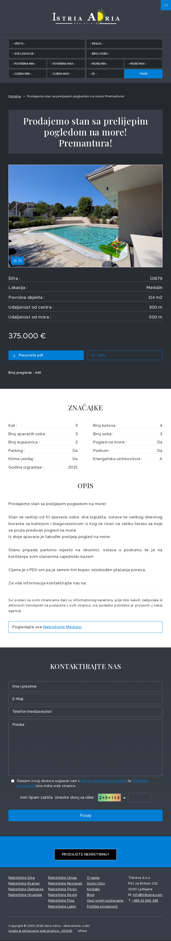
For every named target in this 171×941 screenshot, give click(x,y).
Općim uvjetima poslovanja (103, 781)
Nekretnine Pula (61, 900)
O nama (93, 878)
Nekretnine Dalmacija (25, 889)
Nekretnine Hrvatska (25, 895)
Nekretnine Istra (21, 878)
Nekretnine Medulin (62, 627)
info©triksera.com (148, 895)
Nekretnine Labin (62, 906)
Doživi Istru (96, 883)
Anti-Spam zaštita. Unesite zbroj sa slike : (58, 797)
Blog (91, 895)
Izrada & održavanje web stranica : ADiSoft (40, 931)
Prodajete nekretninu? (85, 854)
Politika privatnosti (102, 906)
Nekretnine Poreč (62, 889)
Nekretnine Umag (62, 878)
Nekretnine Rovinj (62, 895)
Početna (14, 96)
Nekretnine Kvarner (24, 883)
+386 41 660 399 (145, 900)
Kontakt (93, 889)
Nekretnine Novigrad (65, 883)
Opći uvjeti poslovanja (105, 900)
